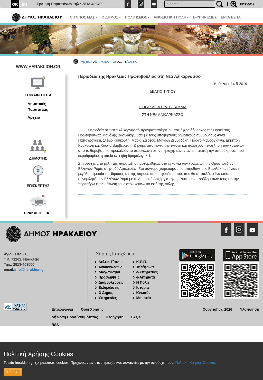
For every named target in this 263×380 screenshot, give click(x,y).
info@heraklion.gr (29, 269)
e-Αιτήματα (145, 277)
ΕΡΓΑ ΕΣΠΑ (231, 17)
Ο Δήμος (105, 293)
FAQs (136, 316)
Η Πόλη (142, 282)
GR (15, 4)
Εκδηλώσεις (108, 287)
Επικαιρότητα (105, 61)
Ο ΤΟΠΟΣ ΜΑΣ (83, 17)
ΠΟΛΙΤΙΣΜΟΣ (137, 17)
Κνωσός (143, 293)
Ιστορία (142, 287)
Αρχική (86, 61)
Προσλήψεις (108, 277)
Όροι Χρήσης (92, 309)
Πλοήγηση (115, 316)
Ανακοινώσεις (110, 267)
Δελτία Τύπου (109, 262)
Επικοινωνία (62, 309)
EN (24, 4)
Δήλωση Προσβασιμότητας (75, 316)
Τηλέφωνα (145, 267)
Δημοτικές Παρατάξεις (37, 106)
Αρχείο (131, 61)
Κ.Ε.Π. (141, 262)
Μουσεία (143, 298)
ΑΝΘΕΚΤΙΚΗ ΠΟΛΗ (171, 17)
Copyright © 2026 (217, 309)
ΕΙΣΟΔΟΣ (247, 4)
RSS (55, 324)
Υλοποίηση (249, 309)
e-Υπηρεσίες (147, 272)
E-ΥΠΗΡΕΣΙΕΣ (205, 17)
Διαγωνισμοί (109, 272)
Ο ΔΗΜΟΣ (111, 17)
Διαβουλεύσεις (111, 282)
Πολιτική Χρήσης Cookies (195, 362)
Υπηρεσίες (107, 298)
